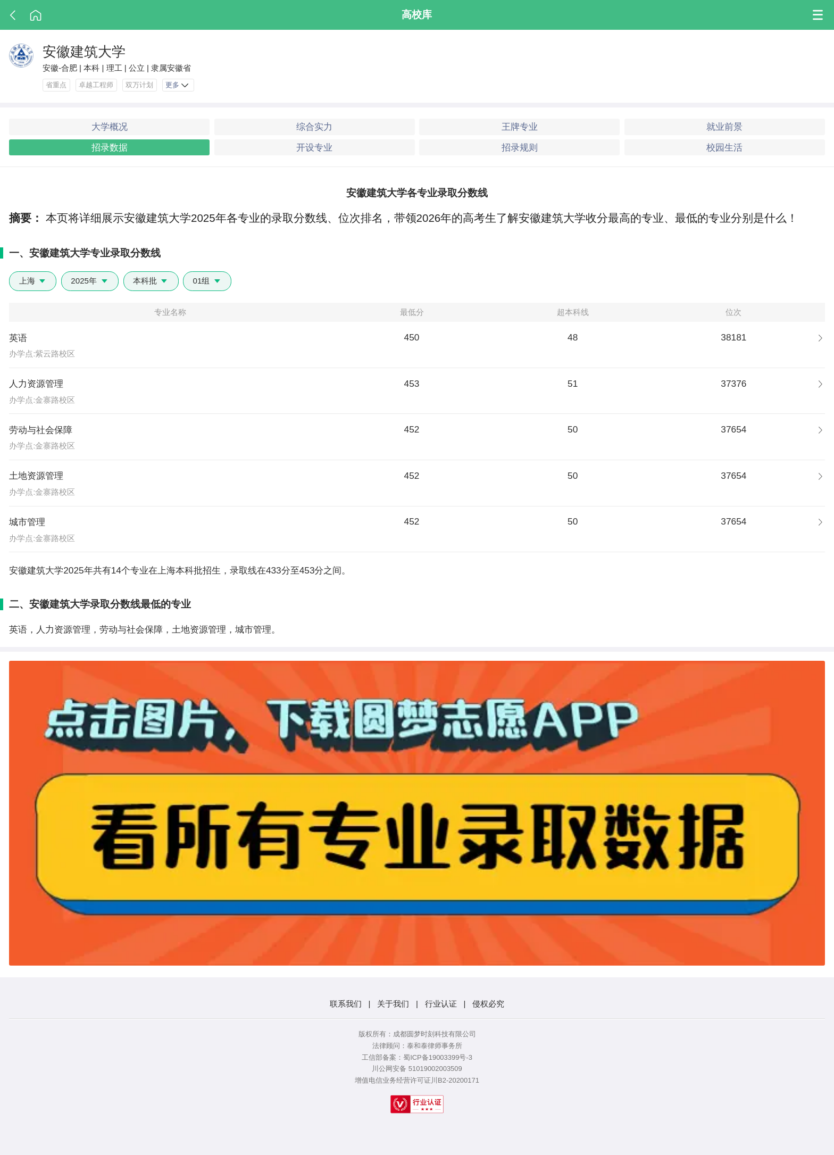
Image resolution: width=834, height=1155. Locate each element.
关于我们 (393, 1003)
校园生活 (724, 147)
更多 (177, 85)
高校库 (417, 14)
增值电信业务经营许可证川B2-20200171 (417, 1080)
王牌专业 (520, 126)
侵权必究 (488, 1003)
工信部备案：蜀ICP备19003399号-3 (417, 1057)
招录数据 (109, 147)
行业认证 (441, 1003)
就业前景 (724, 126)
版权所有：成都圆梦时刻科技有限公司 (417, 1034)
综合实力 (314, 126)
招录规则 (520, 147)
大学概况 (109, 126)
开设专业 (314, 147)
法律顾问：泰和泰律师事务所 (417, 1046)
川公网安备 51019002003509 (417, 1069)
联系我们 (346, 1003)
